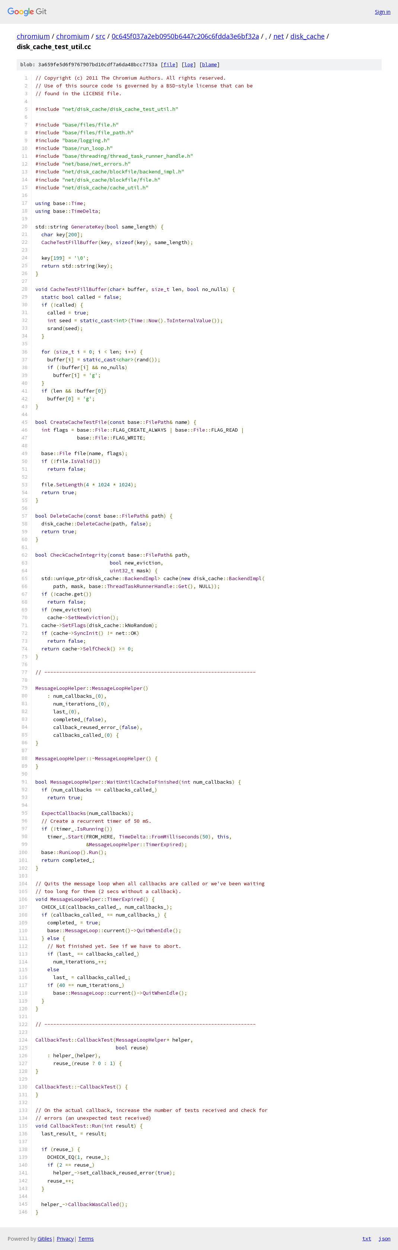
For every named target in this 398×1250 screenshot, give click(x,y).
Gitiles (45, 1238)
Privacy (65, 1238)
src (100, 36)
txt (366, 1238)
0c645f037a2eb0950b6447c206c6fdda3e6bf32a (185, 36)
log (188, 64)
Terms (86, 1238)
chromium (33, 36)
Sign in (383, 11)
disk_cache (307, 36)
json (385, 1238)
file (169, 64)
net (278, 36)
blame (209, 64)
